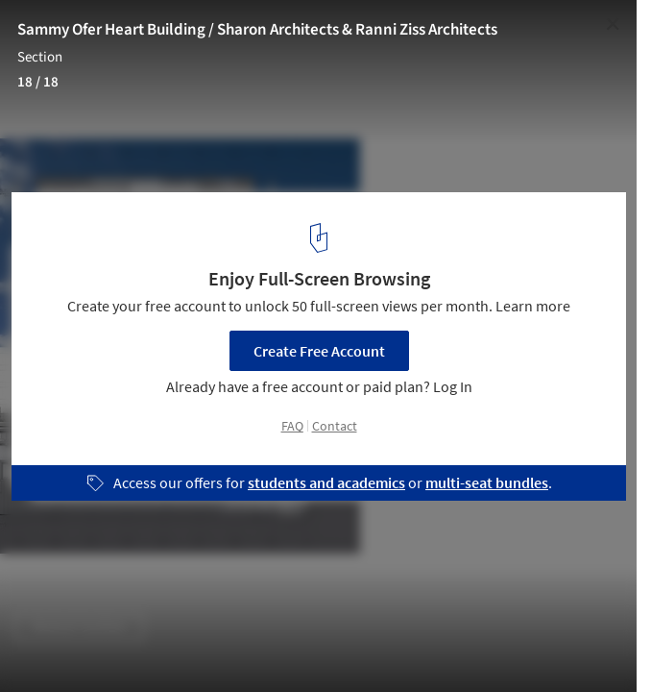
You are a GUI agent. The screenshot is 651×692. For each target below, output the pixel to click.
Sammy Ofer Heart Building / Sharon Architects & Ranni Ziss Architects (257, 29)
